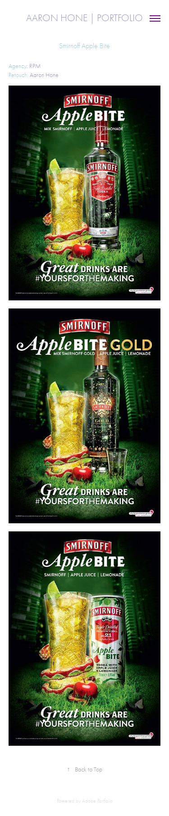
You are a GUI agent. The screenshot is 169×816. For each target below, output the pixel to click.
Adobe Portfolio (97, 801)
